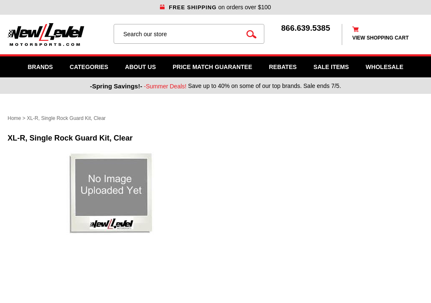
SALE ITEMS (331, 67)
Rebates (283, 67)
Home (14, 118)
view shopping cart (380, 38)
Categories (89, 67)
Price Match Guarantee (212, 67)
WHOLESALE (384, 67)
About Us (140, 67)
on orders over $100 (215, 7)
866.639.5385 (305, 28)
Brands (40, 67)
